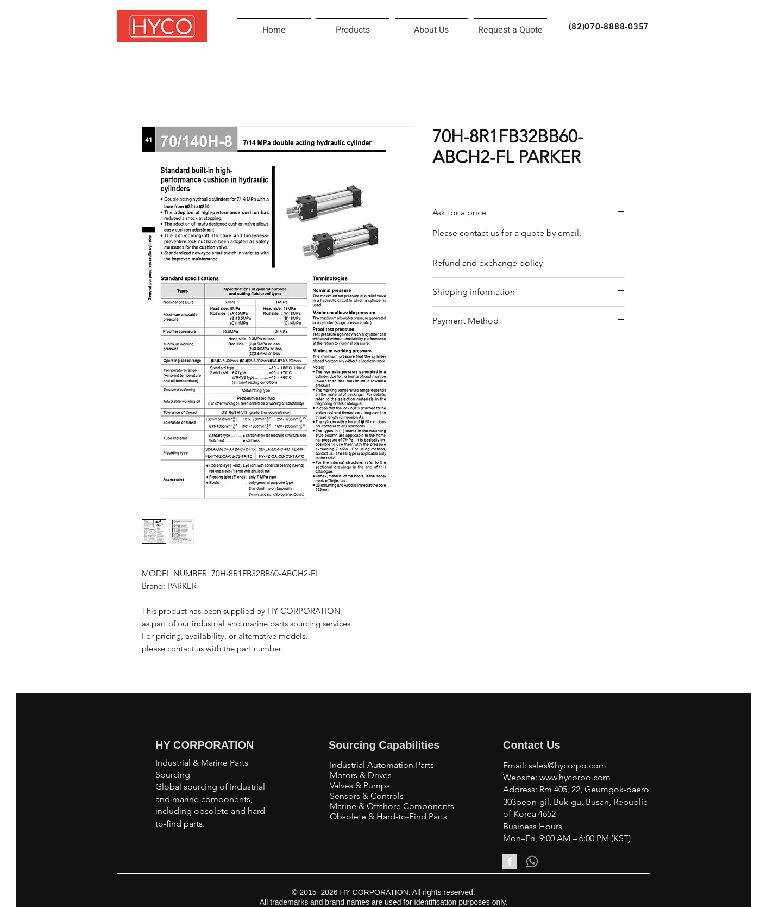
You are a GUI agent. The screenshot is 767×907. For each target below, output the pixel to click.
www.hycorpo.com (575, 777)
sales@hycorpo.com (567, 765)
